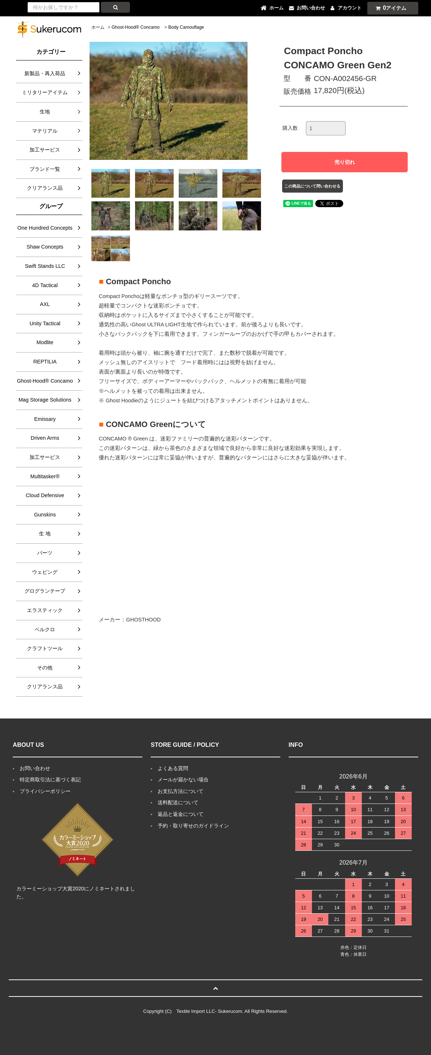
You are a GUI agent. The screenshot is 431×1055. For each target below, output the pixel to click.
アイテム (389, 8)
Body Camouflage (186, 27)
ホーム (97, 27)
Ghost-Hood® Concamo (136, 27)
